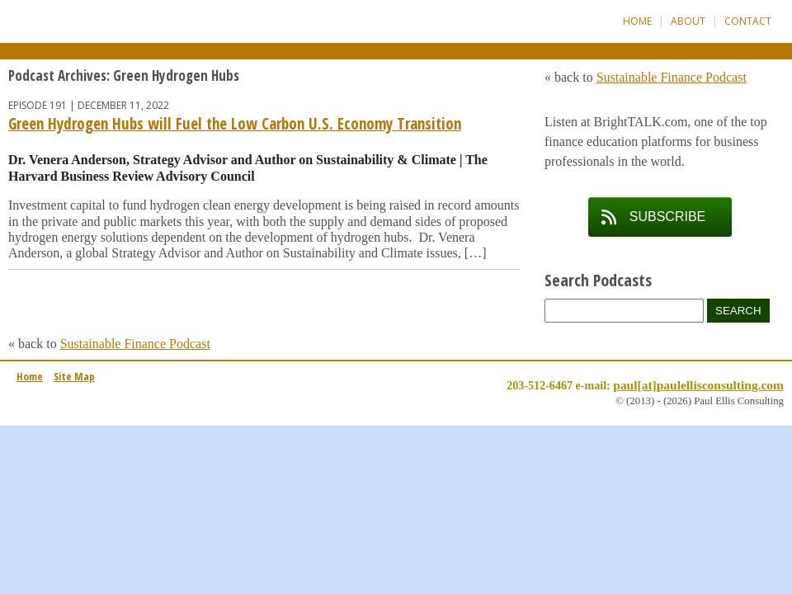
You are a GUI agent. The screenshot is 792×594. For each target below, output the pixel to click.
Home (637, 21)
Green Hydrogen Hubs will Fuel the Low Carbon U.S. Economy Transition (234, 123)
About (688, 21)
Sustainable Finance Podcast (135, 344)
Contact (747, 21)
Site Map (74, 376)
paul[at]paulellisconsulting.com (698, 385)
